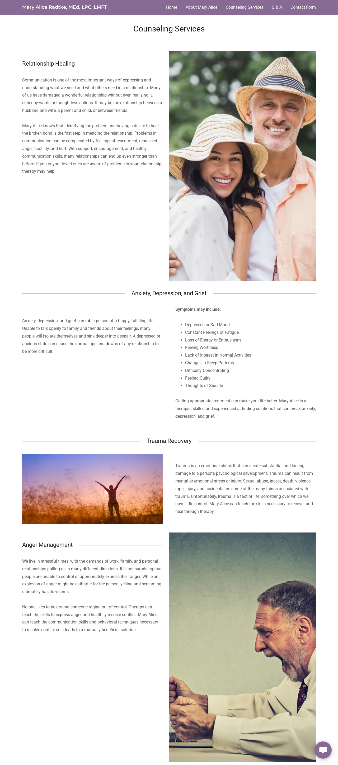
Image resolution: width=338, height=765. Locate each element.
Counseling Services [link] (244, 7)
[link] (64, 7)
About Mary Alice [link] (201, 7)
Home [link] (171, 7)
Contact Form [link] (303, 7)
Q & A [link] (277, 7)
